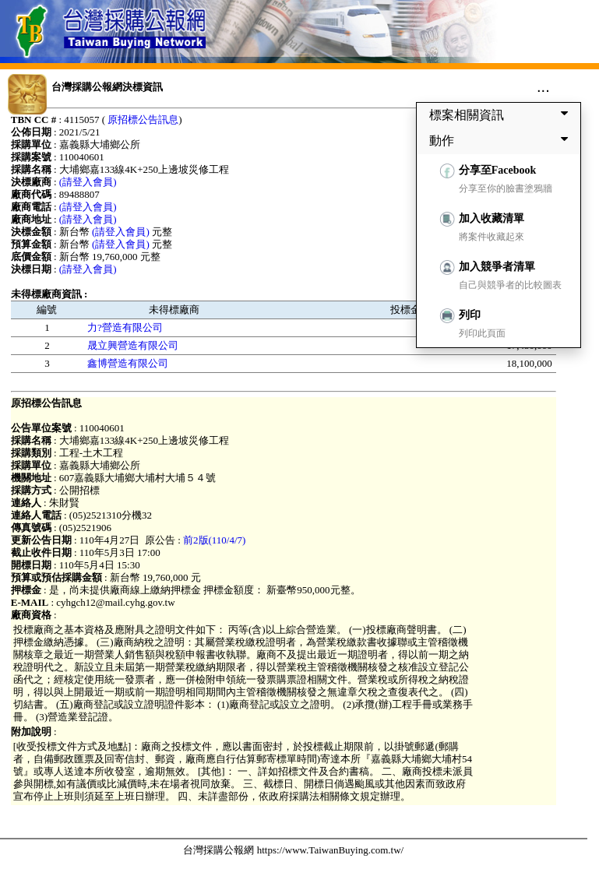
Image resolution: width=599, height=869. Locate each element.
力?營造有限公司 (125, 327)
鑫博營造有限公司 (127, 363)
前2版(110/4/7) (214, 540)
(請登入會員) (88, 182)
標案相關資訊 (501, 114)
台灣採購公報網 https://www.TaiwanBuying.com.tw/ (293, 850)
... (543, 86)
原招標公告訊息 (142, 119)
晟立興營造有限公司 (132, 345)
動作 (501, 140)
